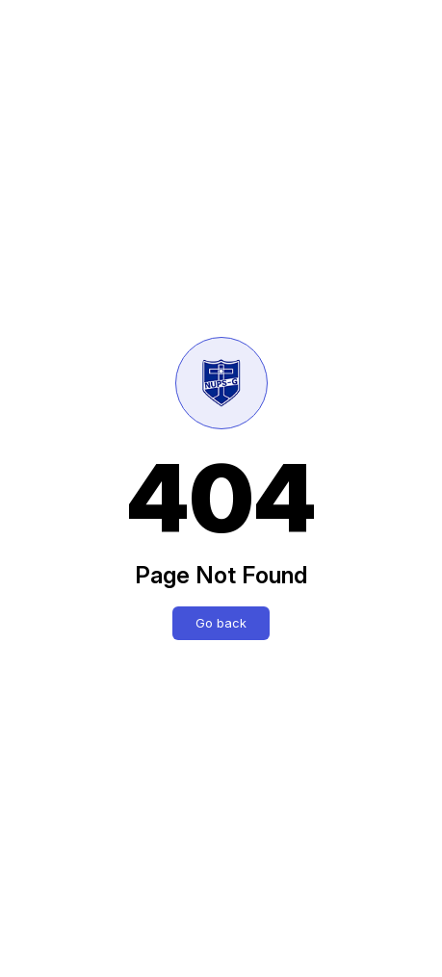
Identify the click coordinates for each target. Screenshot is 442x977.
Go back (221, 622)
